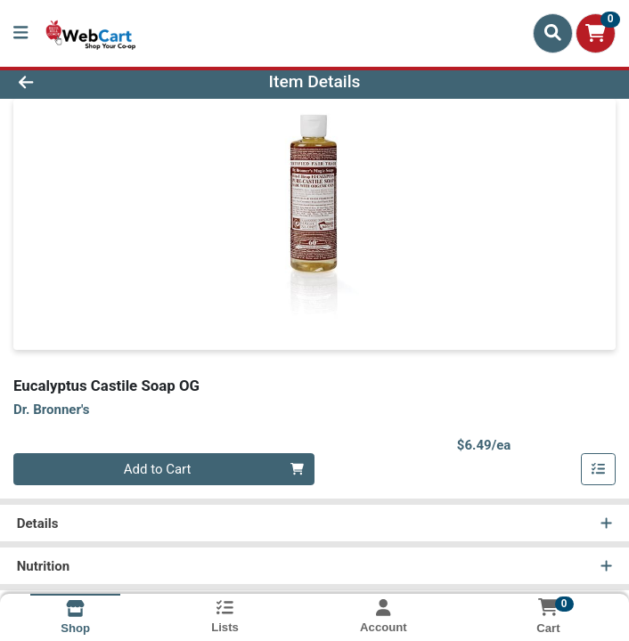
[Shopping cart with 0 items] (596, 33)
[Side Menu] (20, 33)
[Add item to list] (599, 469)
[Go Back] (88, 82)
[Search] (552, 32)
